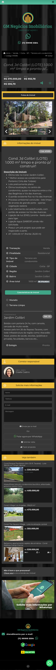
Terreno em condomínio (41, 53)
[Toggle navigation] (53, 2)
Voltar (49, 56)
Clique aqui (8, 573)
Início (7, 53)
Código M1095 (12, 56)
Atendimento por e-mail (17, 634)
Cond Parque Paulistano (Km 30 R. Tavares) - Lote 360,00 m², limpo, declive (25, 464)
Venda (15, 53)
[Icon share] (28, 36)
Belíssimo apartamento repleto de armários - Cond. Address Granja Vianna (26, 544)
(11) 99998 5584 (30, 43)
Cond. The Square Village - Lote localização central (25, 524)
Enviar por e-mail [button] (28, 426)
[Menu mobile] (2, 2)
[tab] (11, 95)
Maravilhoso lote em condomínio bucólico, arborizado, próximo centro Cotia (27, 485)
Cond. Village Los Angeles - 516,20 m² (19, 505)
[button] (7, 115)
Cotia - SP (25, 53)
